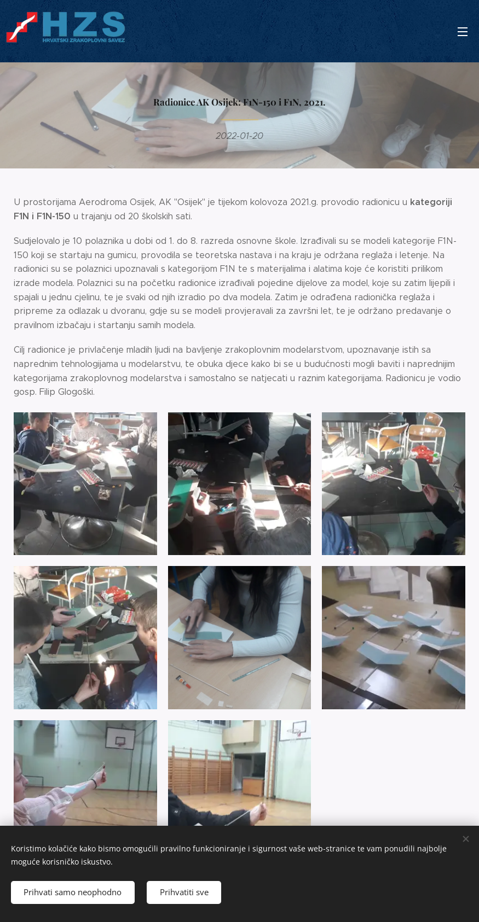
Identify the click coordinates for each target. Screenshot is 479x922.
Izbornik (463, 31)
